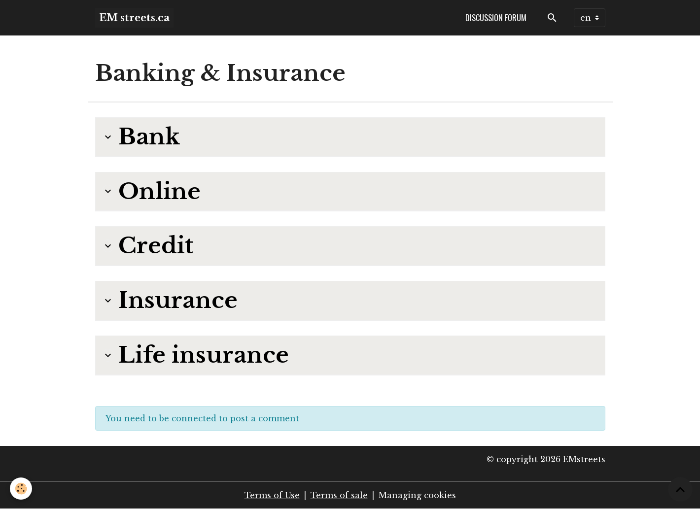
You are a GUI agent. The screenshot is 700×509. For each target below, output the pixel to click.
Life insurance (195, 355)
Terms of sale (339, 495)
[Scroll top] (680, 489)
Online (151, 191)
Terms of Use (272, 495)
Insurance (170, 300)
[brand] (134, 18)
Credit (147, 246)
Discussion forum (495, 18)
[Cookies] (21, 488)
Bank (141, 137)
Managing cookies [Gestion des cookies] (417, 495)
